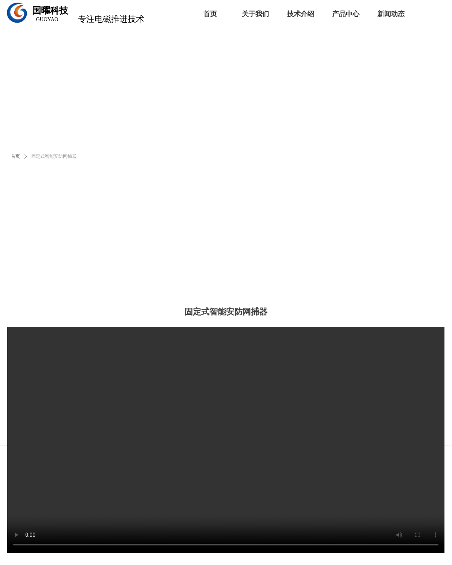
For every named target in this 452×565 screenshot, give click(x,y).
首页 (15, 156)
